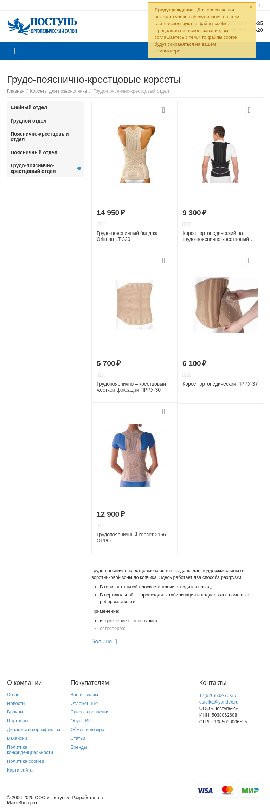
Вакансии (17, 738)
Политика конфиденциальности (30, 749)
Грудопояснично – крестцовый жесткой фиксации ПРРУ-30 (131, 387)
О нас (13, 694)
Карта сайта (20, 770)
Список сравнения (89, 711)
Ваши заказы (84, 694)
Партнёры (17, 720)
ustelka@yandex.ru (219, 702)
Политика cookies (25, 761)
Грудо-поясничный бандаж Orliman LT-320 (127, 236)
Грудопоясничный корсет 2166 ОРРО (131, 537)
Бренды (78, 747)
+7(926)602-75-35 (217, 695)
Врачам (15, 711)
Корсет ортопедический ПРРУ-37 (220, 384)
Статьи (77, 738)
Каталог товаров (16, 51)
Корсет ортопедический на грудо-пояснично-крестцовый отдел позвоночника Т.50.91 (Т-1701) (215, 236)
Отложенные (84, 703)
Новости (16, 703)
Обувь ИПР (82, 720)
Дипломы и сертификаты (33, 729)
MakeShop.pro (22, 802)
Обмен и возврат (88, 729)
